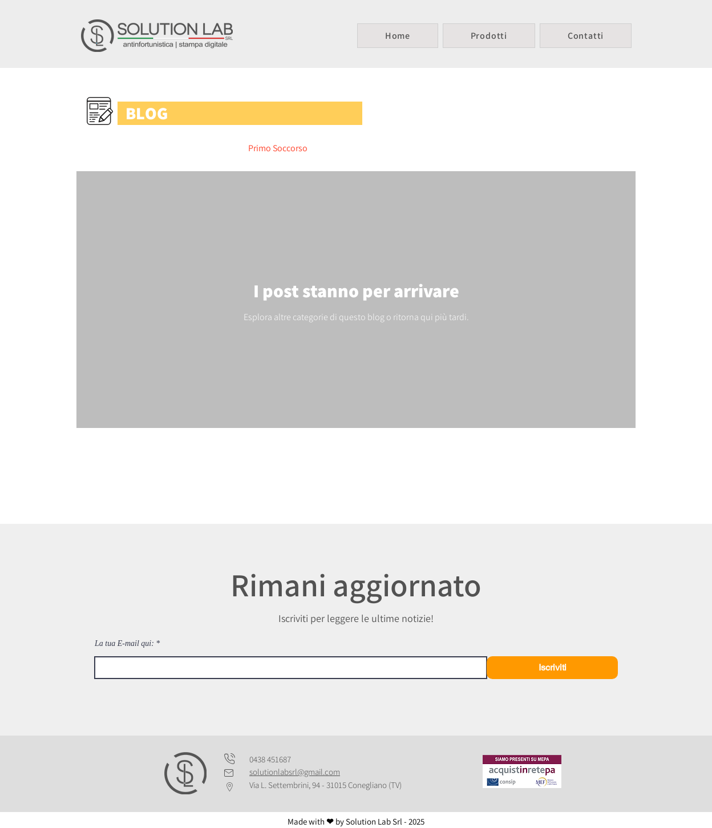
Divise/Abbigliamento (184, 148)
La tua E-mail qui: (124, 644)
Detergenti (350, 148)
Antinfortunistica (495, 148)
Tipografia (570, 148)
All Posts (104, 148)
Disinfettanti (416, 148)
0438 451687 (270, 759)
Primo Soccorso (278, 148)
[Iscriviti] (552, 667)
